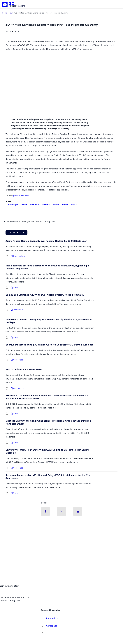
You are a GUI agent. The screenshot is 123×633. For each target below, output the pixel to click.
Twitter (22, 204)
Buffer (55, 204)
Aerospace (51, 625)
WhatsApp (12, 204)
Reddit (63, 204)
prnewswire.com (21, 195)
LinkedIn (45, 204)
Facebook (33, 204)
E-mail (72, 204)
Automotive (52, 618)
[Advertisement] (61, 563)
